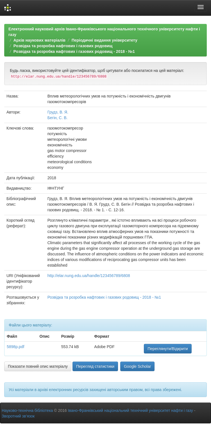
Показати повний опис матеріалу (38, 366)
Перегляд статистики (95, 366)
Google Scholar (137, 366)
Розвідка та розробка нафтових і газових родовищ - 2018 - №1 (74, 51)
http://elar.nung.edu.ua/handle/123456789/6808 (88, 275)
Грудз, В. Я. (57, 112)
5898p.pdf (15, 346)
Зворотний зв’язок (18, 416)
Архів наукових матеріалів (39, 40)
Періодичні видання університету (104, 40)
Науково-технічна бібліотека (27, 410)
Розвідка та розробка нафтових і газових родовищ (63, 46)
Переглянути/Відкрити (168, 348)
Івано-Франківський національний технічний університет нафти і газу (130, 410)
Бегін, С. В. (57, 117)
